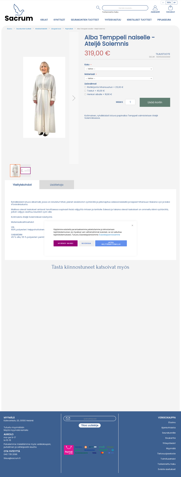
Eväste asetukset (167, 469)
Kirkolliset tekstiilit (41, 29)
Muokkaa (86, 243)
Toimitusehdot (168, 458)
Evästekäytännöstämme (109, 234)
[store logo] (19, 12)
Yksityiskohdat (22, 185)
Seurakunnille (169, 432)
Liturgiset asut (56, 29)
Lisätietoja (56, 185)
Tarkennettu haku (110, 12)
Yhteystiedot (169, 443)
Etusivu (9, 29)
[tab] (22, 184)
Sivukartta (170, 438)
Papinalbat (69, 29)
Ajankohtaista (168, 427)
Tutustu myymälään (14, 427)
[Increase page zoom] (174, 2)
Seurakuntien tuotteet (23, 29)
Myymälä (171, 448)
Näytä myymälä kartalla (16, 430)
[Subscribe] (90, 425)
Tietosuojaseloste (166, 453)
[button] (155, 9)
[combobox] (125, 7)
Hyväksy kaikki (65, 243)
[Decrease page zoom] (163, 2)
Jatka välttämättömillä (111, 243)
